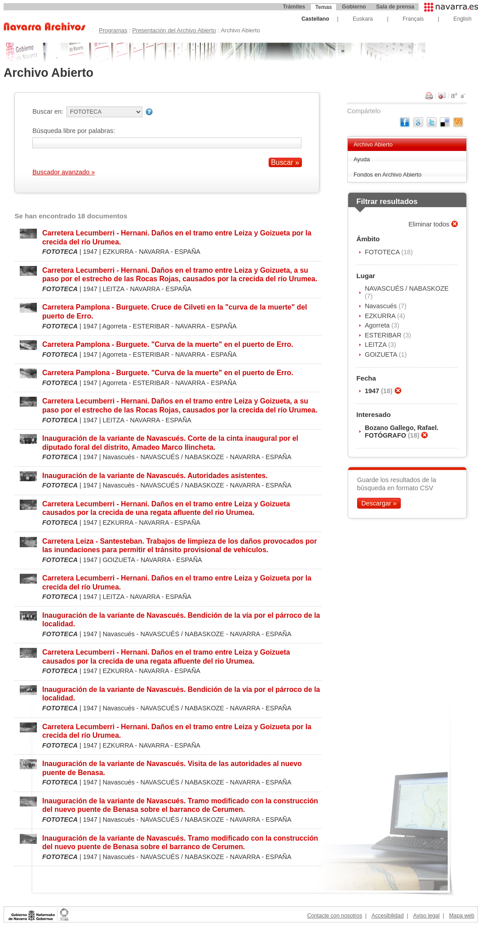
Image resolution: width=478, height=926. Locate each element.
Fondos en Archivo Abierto (387, 174)
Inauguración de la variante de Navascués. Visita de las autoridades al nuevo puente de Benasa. (172, 768)
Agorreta (378, 325)
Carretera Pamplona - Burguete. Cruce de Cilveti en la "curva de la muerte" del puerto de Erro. (174, 311)
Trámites (294, 7)
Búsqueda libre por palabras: (73, 130)
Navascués (381, 306)
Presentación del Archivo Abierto (174, 30)
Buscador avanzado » (63, 172)
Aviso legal (426, 916)
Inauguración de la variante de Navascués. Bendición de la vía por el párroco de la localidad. (181, 619)
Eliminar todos (429, 224)
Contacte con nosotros (334, 916)
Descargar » (378, 503)
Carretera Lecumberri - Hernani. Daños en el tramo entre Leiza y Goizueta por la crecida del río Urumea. (176, 237)
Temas (323, 7)
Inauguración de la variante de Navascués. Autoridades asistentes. (155, 475)
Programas (113, 30)
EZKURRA (381, 315)
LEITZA (376, 344)
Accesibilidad (387, 916)
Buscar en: (47, 111)
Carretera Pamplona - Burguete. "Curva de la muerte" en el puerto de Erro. (167, 344)
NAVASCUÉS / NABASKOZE (407, 288)
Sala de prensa (395, 7)
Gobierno (354, 7)
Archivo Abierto (373, 144)
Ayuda (362, 159)
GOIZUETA (382, 354)
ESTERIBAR (384, 335)
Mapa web (461, 916)
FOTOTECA (383, 252)
